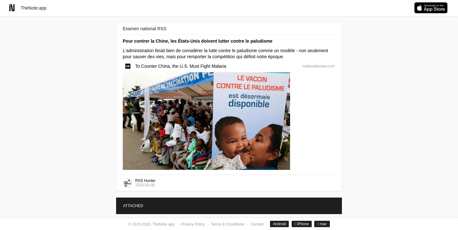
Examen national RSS (144, 28)
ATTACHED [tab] (133, 206)
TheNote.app (33, 7)
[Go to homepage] (11, 7)
